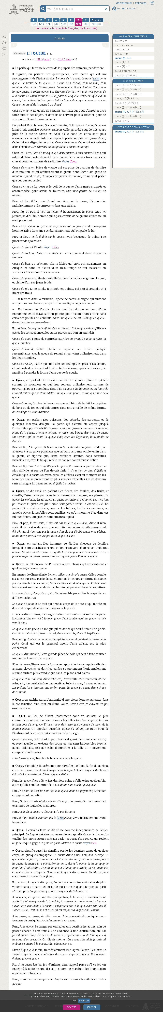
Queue (43, 59)
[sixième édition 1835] (71, 22)
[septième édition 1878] (78, 22)
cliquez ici (84, 1000)
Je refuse (91, 1007)
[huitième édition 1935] (85, 22)
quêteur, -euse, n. (124, 45)
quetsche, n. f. (122, 49)
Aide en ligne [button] (123, 3)
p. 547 (95, 79)
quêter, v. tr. (121, 40)
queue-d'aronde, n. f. (126, 70)
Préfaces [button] (140, 3)
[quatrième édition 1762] (56, 22)
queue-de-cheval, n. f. (126, 75)
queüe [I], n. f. (128, 85)
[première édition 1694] (34, 22)
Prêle (55, 247)
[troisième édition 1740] (48, 22)
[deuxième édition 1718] (41, 22)
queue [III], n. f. (122, 66)
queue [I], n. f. (123, 58)
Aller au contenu (22, 3)
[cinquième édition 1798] (63, 22)
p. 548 (60, 818)
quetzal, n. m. (122, 53)
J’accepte (71, 1007)
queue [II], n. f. (122, 62)
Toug (73, 161)
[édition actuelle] (96, 22)
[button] (4, 37)
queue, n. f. (127, 98)
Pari (94, 843)
